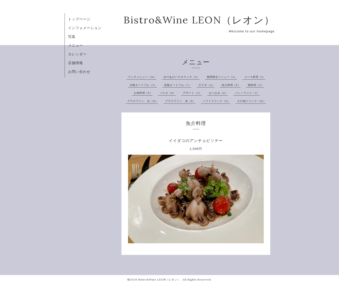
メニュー (75, 45)
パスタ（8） (168, 93)
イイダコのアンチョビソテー (196, 140)
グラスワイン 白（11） (142, 101)
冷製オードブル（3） (143, 85)
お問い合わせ (79, 71)
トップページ (79, 19)
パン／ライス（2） (247, 93)
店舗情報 (75, 63)
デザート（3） (192, 93)
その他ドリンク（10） (251, 101)
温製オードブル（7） (177, 85)
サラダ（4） (206, 85)
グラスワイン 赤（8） (180, 101)
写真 (72, 36)
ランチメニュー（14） (142, 77)
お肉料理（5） (143, 93)
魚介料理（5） (231, 85)
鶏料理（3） (256, 85)
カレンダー (77, 54)
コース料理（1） (254, 77)
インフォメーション (85, 28)
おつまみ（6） (218, 93)
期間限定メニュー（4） (222, 77)
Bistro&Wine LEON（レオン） (199, 20)
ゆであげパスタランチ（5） (182, 77)
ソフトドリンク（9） (216, 101)
